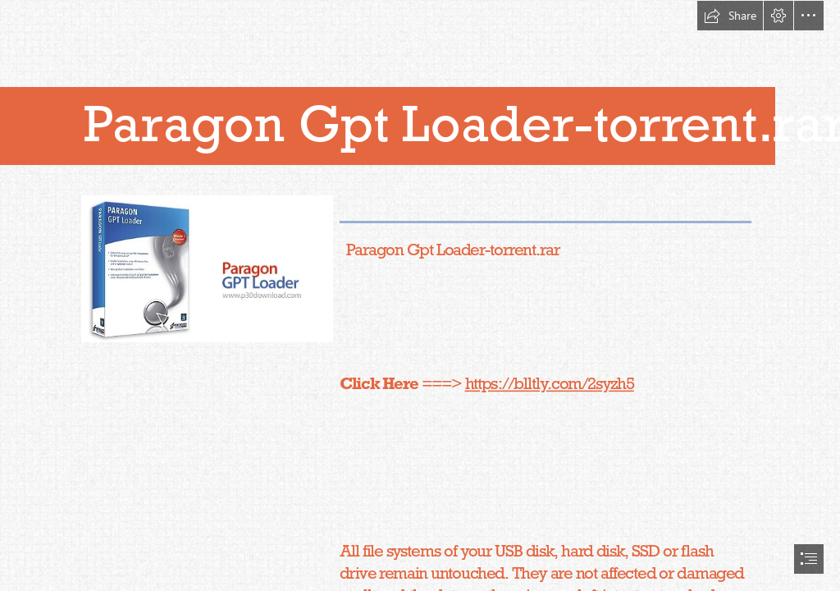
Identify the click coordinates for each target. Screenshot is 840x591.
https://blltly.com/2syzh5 (549, 383)
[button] (730, 15)
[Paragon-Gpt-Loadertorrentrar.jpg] (206, 268)
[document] (420, 295)
